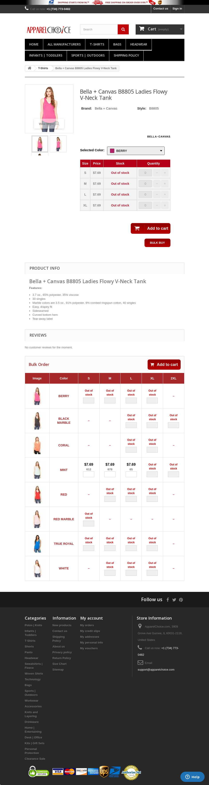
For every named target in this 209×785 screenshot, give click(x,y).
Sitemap (58, 669)
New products (62, 625)
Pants (29, 652)
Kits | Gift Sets (35, 743)
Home (34, 44)
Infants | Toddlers (45, 55)
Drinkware (32, 722)
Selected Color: (92, 150)
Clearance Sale (35, 758)
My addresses (89, 636)
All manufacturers (64, 44)
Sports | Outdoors (88, 55)
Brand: (86, 108)
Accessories (33, 706)
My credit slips (90, 631)
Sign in (177, 8)
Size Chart (60, 663)
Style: (141, 108)
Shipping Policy (126, 55)
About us (59, 646)
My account (91, 618)
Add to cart (164, 364)
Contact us (160, 8)
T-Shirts (97, 44)
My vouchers (89, 648)
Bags (117, 44)
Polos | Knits (33, 625)
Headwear (138, 44)
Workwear (32, 700)
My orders (87, 625)
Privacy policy (62, 652)
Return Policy (62, 658)
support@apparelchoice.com (156, 669)
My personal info (91, 642)
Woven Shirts (34, 673)
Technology (33, 679)
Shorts (29, 646)
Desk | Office (33, 737)
